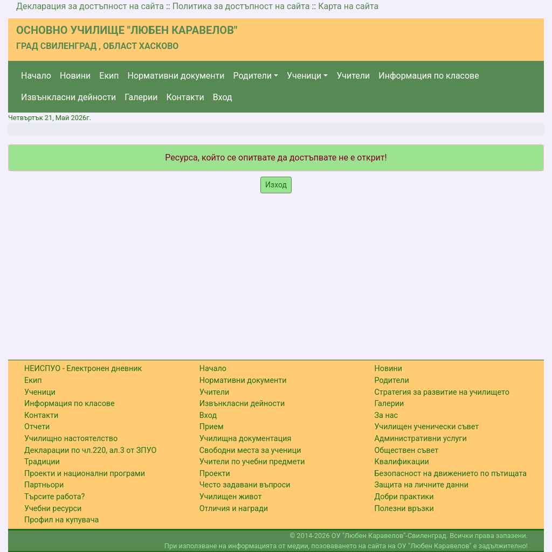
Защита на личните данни (421, 485)
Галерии (141, 97)
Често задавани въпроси (245, 485)
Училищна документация (245, 438)
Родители (252, 76)
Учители (353, 76)
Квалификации (401, 461)
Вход (222, 97)
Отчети (37, 426)
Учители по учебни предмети (252, 461)
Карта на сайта (348, 6)
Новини (75, 76)
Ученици (304, 76)
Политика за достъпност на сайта (241, 6)
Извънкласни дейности (68, 97)
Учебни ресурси (52, 508)
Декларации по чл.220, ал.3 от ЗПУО (90, 450)
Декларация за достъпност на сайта (90, 6)
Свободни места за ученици (250, 450)
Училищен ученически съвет (426, 426)
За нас (386, 415)
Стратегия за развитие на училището (441, 392)
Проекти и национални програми (84, 473)
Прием (211, 426)
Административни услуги (420, 438)
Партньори (44, 485)
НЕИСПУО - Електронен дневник (83, 368)
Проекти (214, 473)
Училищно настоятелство (71, 438)
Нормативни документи (176, 76)
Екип (109, 76)
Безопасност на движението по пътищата (450, 473)
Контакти (185, 97)
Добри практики (403, 496)
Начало (36, 76)
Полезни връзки (403, 508)
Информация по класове (428, 76)
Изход (276, 184)
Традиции (42, 461)
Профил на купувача (61, 520)
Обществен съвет (406, 450)
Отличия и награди (233, 508)
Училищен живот (230, 496)
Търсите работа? (54, 496)
